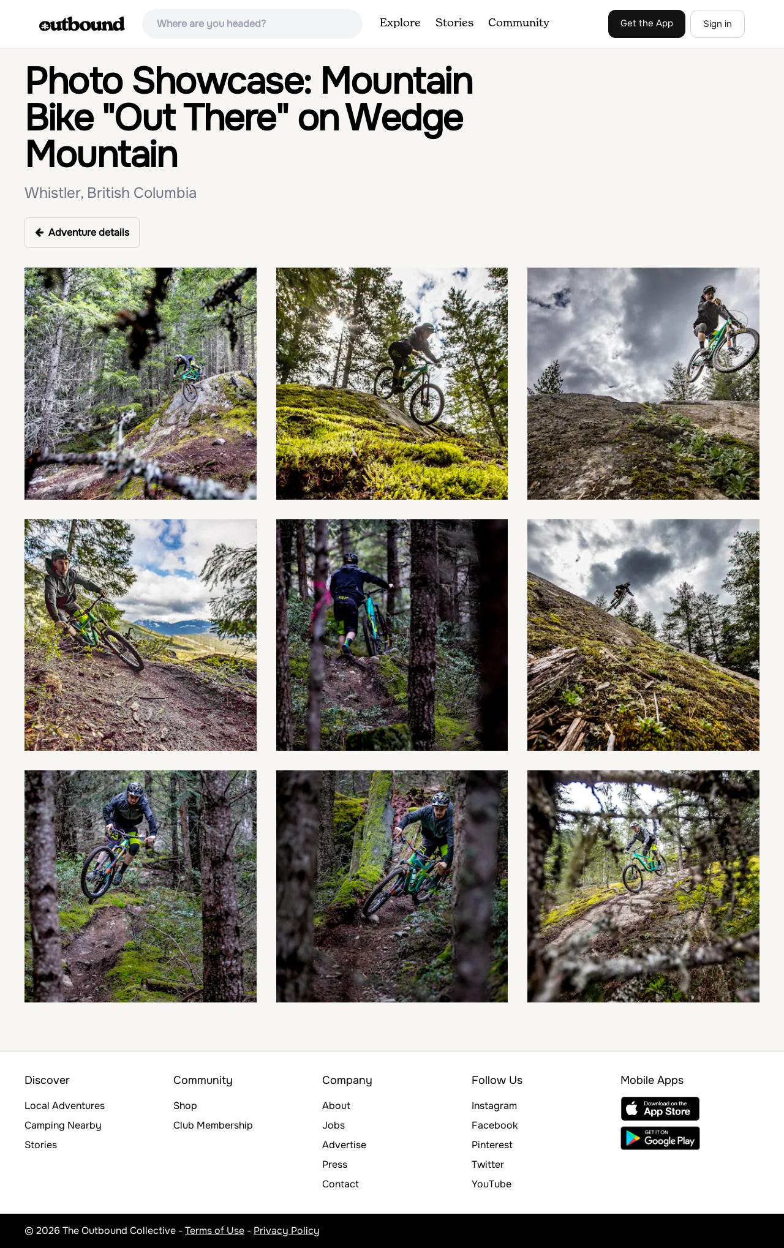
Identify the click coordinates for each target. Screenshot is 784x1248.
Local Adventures (64, 1105)
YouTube (491, 1184)
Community (518, 23)
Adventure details (82, 232)
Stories (454, 23)
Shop (185, 1105)
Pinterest (492, 1144)
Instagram (494, 1105)
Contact (340, 1184)
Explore (400, 23)
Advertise (344, 1144)
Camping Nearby (63, 1125)
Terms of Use (214, 1230)
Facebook (495, 1125)
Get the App (646, 23)
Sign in (717, 24)
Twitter (488, 1164)
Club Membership (213, 1125)
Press (334, 1164)
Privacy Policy (287, 1230)
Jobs (333, 1125)
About (336, 1105)
